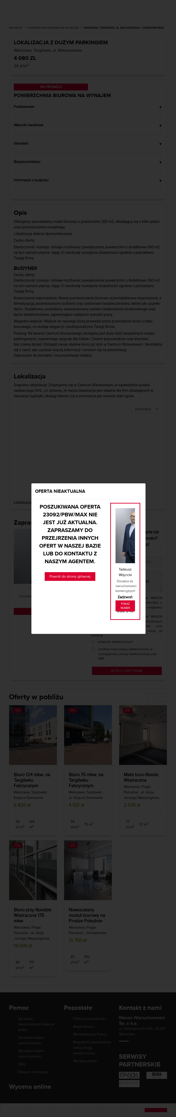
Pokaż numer (125, 606)
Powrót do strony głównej (70, 576)
